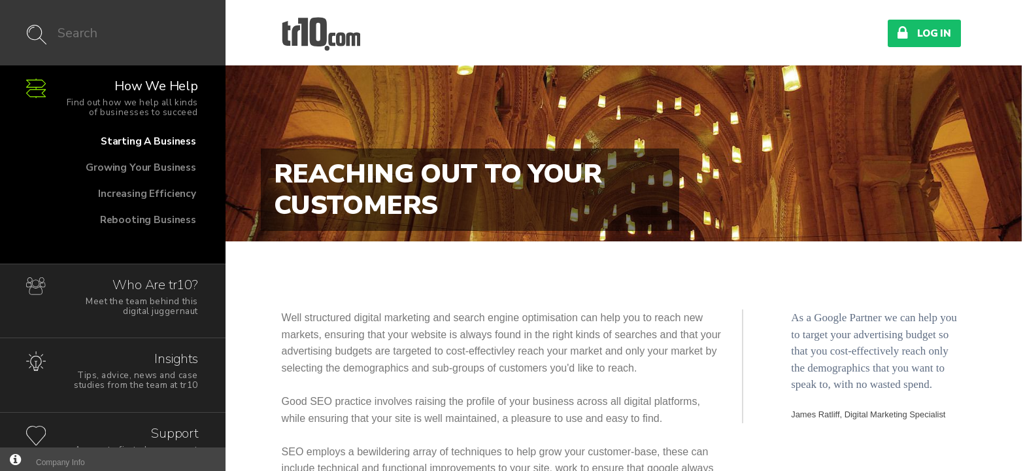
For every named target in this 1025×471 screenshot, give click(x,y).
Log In (924, 33)
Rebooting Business (108, 225)
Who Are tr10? (130, 296)
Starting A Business (108, 146)
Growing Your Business (108, 172)
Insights (130, 370)
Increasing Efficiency (108, 198)
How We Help (130, 97)
